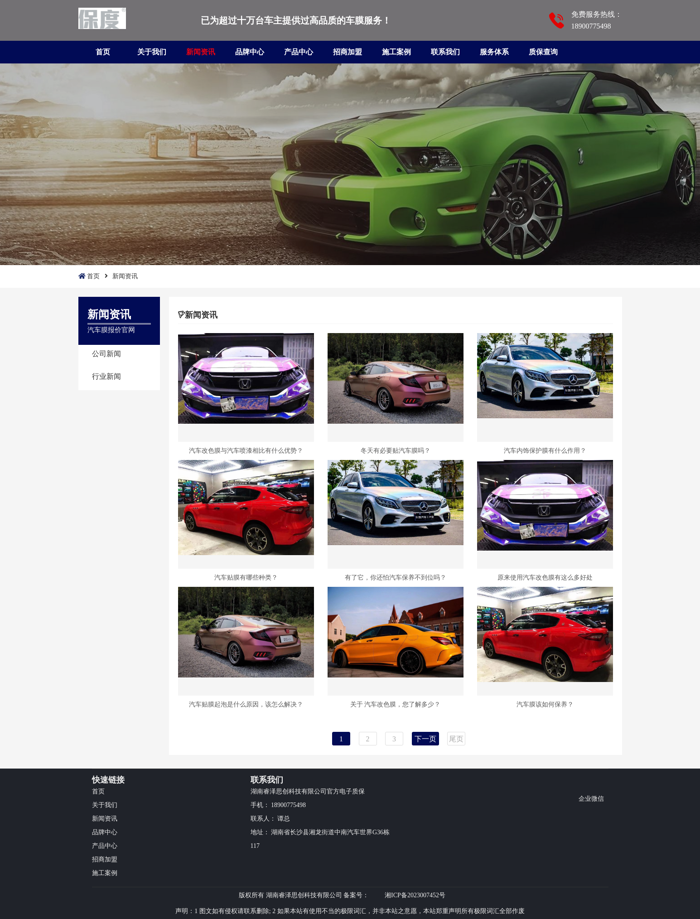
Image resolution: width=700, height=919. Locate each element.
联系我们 (445, 52)
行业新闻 (106, 376)
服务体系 (494, 52)
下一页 (425, 739)
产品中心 (298, 52)
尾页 (456, 739)
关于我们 (151, 52)
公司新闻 (106, 354)
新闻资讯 (200, 52)
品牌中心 (249, 52)
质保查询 (543, 52)
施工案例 (396, 52)
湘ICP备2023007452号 (415, 895)
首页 (103, 52)
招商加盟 (347, 52)
